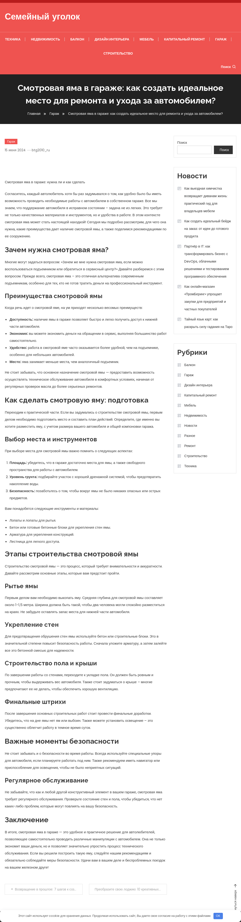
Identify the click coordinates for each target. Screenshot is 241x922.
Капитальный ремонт (184, 39)
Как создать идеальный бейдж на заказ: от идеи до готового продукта (207, 229)
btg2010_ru (41, 150)
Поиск (228, 66)
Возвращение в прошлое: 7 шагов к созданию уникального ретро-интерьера (48, 889)
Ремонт (190, 445)
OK (218, 916)
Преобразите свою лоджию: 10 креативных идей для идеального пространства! (131, 889)
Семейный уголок (42, 17)
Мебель (147, 39)
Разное (189, 435)
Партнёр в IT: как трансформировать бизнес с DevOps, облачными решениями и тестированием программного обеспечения (206, 261)
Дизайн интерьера (112, 39)
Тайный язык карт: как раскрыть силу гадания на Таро (208, 323)
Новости (190, 425)
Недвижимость (45, 39)
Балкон (77, 39)
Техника (12, 39)
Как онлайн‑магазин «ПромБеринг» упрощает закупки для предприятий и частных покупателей (205, 297)
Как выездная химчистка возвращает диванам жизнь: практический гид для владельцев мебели (205, 199)
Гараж (221, 39)
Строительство (118, 53)
